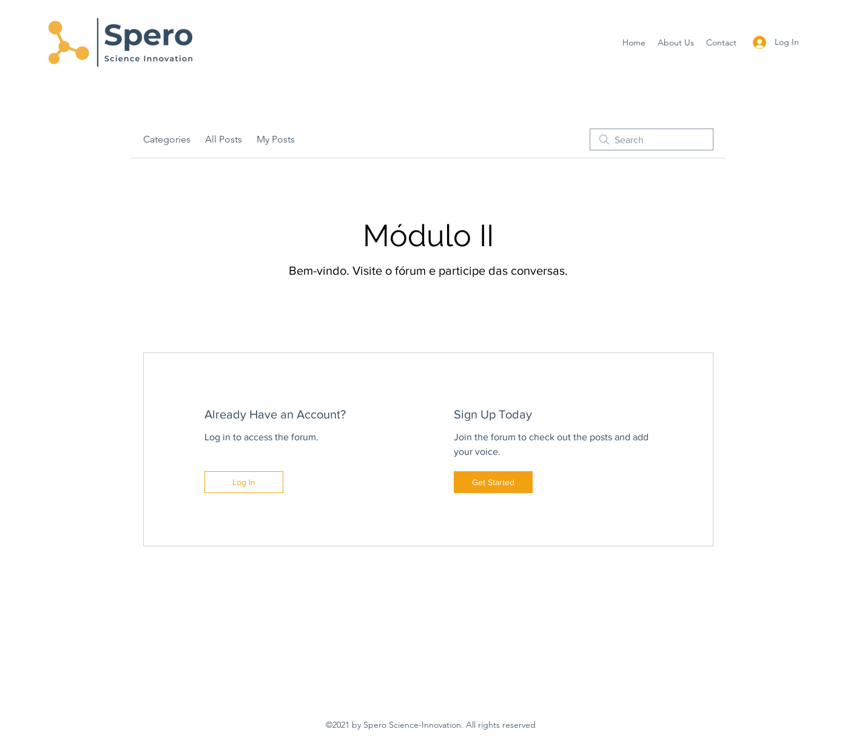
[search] (651, 139)
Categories (166, 139)
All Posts (223, 139)
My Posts (276, 139)
